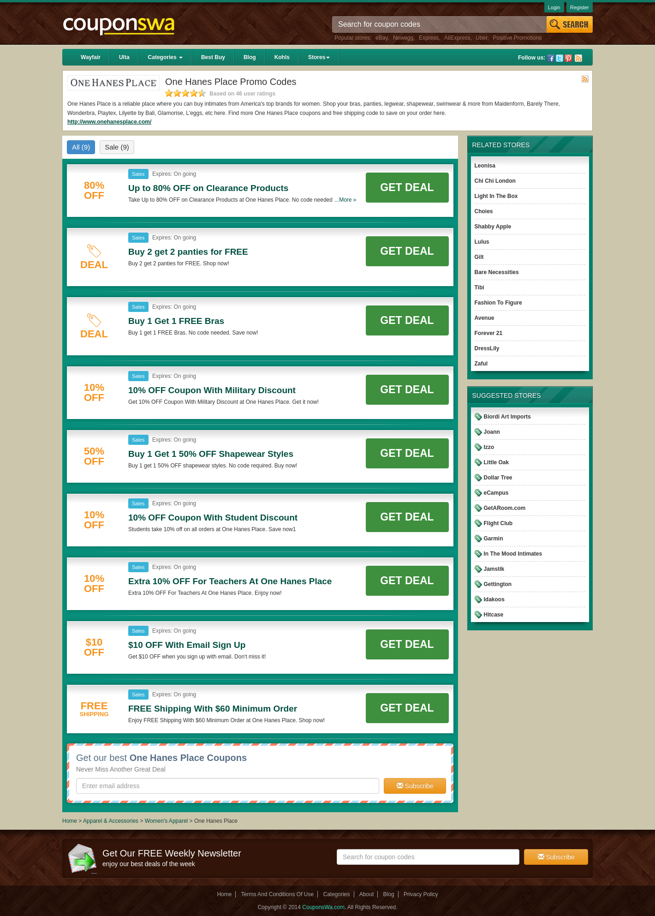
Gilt (479, 257)
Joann (492, 432)
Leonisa (485, 165)
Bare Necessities (497, 272)
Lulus (482, 242)
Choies (484, 211)
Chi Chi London (495, 181)
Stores (319, 57)
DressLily (487, 348)
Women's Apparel (166, 821)
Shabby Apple (493, 226)
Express (429, 38)
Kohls (282, 57)
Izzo (489, 447)
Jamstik (494, 569)
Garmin (493, 538)
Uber (481, 38)
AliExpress (457, 38)
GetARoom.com (505, 508)
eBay (381, 38)
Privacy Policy (421, 894)
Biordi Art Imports (507, 416)
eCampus (496, 493)
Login (554, 7)
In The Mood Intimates (513, 554)
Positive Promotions (517, 38)
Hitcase (494, 614)
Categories (165, 57)
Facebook (550, 58)
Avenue (484, 318)
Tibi (479, 287)
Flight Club (498, 523)
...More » (345, 200)
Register (579, 7)
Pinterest (568, 58)
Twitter (559, 58)
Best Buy (213, 57)
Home (69, 821)
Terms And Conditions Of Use (277, 894)
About (366, 894)
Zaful (481, 363)
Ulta (124, 57)
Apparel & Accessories (110, 821)
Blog (250, 57)
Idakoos (494, 599)
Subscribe (415, 786)
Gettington (498, 584)
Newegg (403, 38)
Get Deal (407, 187)
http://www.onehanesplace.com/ (109, 122)
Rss (578, 58)
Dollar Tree (498, 477)
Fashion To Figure (498, 302)
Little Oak (496, 462)
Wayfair (91, 57)
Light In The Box (496, 196)
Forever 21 (489, 333)
